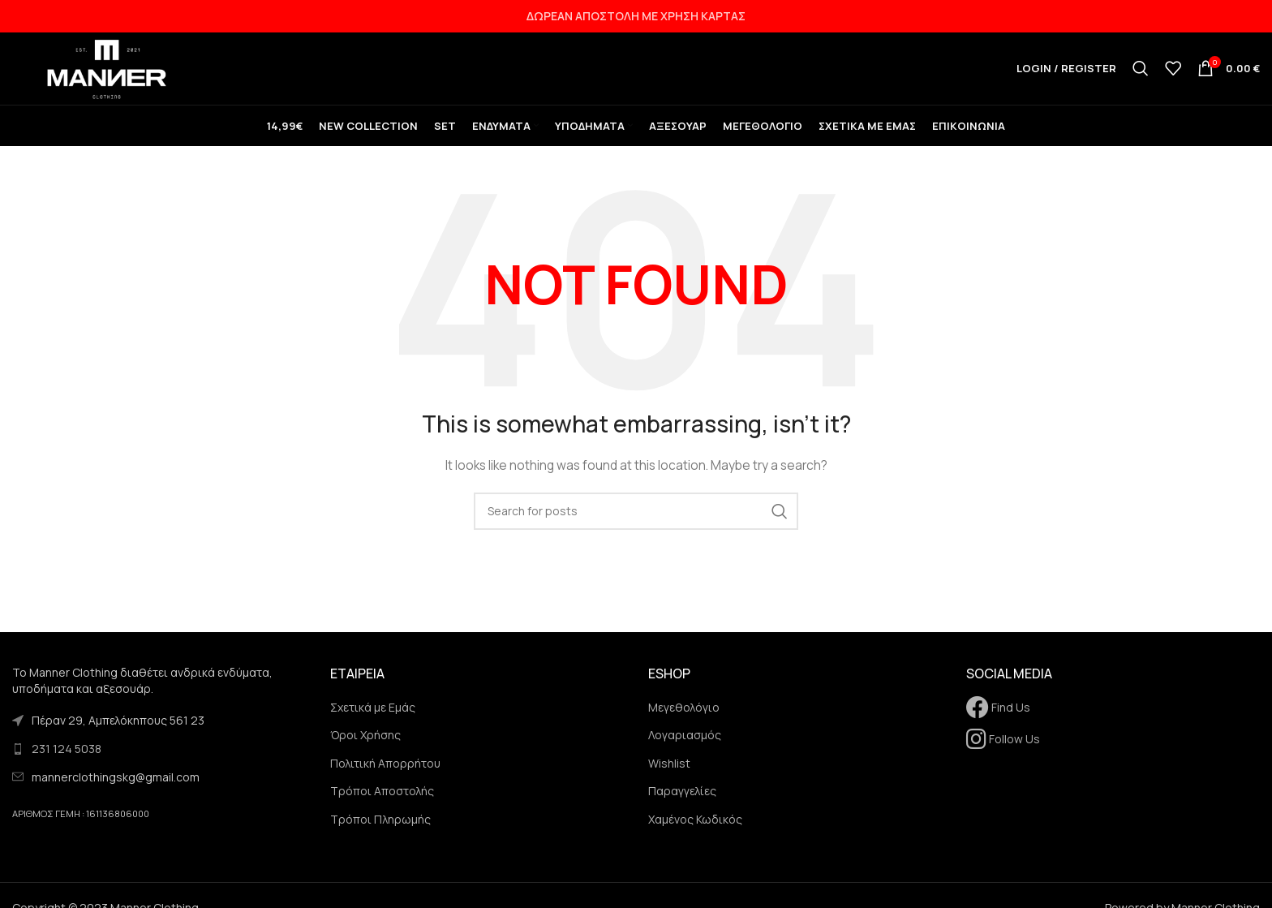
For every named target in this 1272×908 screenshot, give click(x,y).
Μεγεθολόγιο (684, 719)
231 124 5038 (66, 760)
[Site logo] (113, 73)
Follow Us (1003, 751)
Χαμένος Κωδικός (695, 831)
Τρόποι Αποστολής (382, 803)
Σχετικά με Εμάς (372, 719)
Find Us (998, 719)
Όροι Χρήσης (365, 747)
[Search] (1140, 74)
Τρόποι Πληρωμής (380, 831)
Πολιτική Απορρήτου (385, 775)
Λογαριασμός (684, 747)
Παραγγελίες (682, 803)
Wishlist (669, 775)
